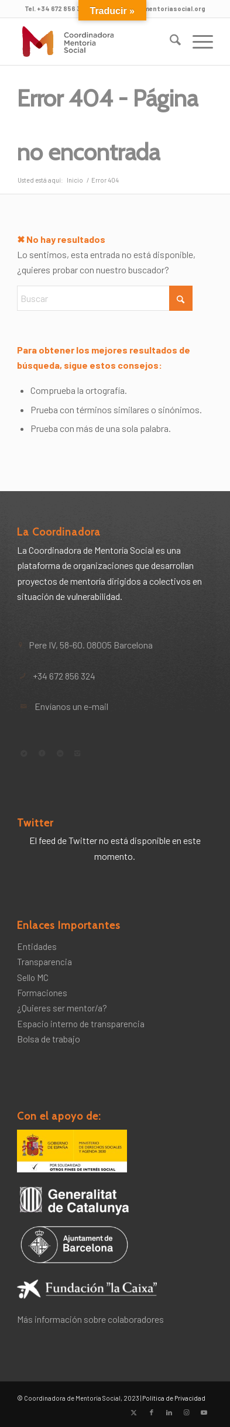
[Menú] (197, 41)
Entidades (37, 946)
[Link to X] (134, 1412)
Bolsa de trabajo (48, 1038)
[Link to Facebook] (151, 1412)
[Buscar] (169, 41)
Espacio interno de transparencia (81, 1023)
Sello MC (33, 977)
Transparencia (44, 961)
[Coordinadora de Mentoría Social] (95, 41)
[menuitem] (169, 41)
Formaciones (42, 992)
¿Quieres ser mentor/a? (62, 1008)
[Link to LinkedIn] (169, 1412)
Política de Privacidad (173, 1398)
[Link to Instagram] (186, 1412)
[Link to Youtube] (204, 1412)
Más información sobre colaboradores (90, 1319)
